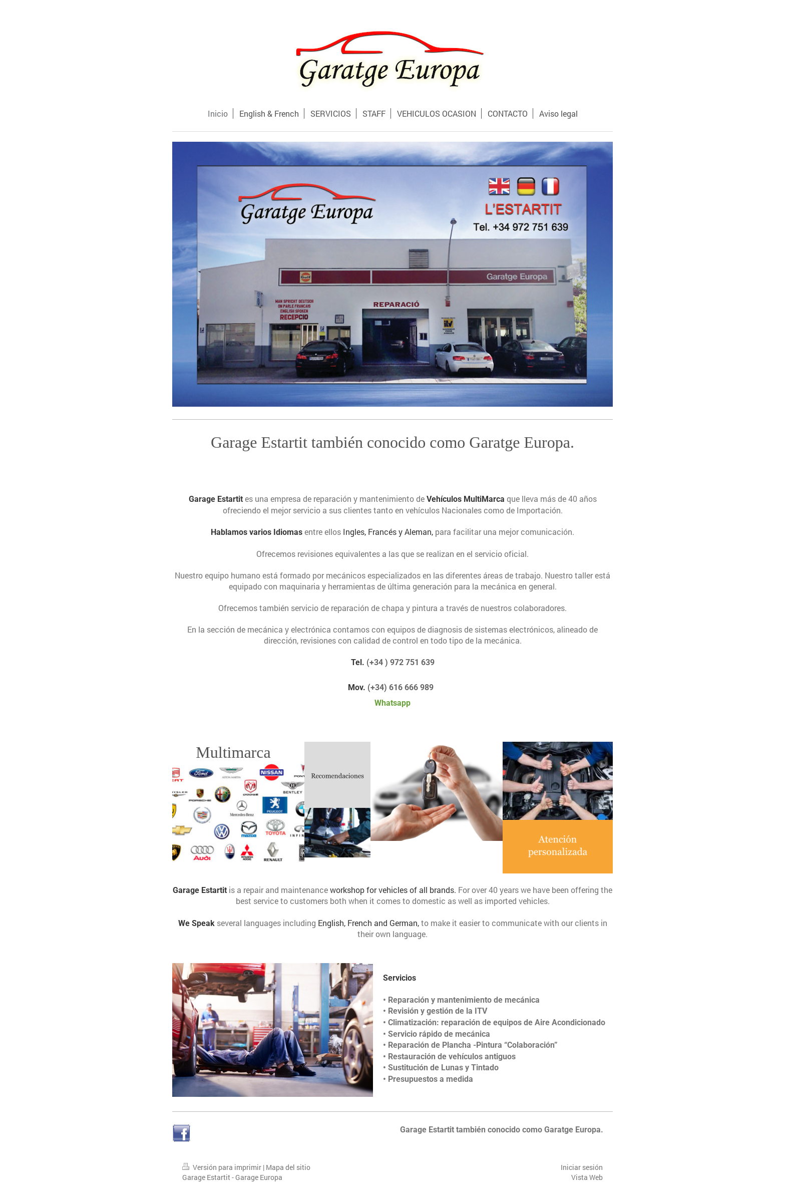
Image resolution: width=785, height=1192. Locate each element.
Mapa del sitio (288, 1167)
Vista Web (587, 1177)
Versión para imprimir (222, 1167)
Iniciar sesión (582, 1167)
